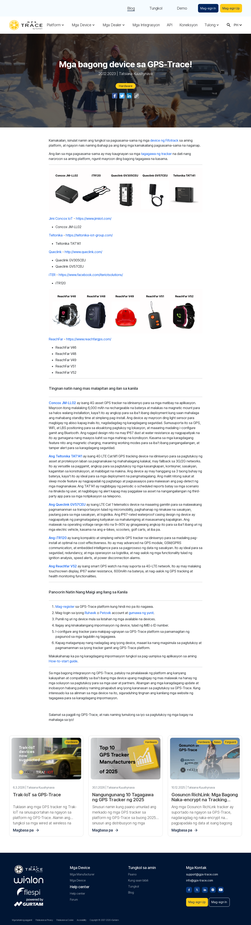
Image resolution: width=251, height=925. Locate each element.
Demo (180, 8)
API (169, 25)
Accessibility (81, 920)
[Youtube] (221, 887)
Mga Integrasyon (146, 25)
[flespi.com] (28, 889)
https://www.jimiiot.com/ (93, 218)
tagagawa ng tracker (156, 154)
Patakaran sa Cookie (64, 920)
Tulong (210, 25)
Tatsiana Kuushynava (136, 73)
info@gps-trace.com (199, 878)
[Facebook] (189, 887)
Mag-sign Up (230, 8)
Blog (129, 8)
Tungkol (153, 8)
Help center (77, 891)
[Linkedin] (205, 887)
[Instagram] (213, 887)
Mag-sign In (206, 8)
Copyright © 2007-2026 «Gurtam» (104, 920)
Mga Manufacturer (82, 872)
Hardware (125, 86)
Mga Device (81, 25)
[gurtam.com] (28, 878)
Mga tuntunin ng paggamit (22, 920)
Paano (132, 872)
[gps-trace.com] (26, 25)
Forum (74, 897)
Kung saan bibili (138, 878)
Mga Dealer (112, 25)
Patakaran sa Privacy (44, 920)
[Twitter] (197, 887)
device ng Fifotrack (164, 140)
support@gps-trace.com (202, 872)
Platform (54, 25)
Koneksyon (188, 25)
